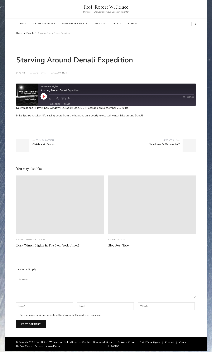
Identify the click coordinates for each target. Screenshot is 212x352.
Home (22, 23)
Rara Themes (27, 347)
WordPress (54, 347)
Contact (133, 23)
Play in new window (47, 108)
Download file (24, 108)
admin (22, 73)
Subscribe (55, 104)
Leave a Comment (59, 73)
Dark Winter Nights (74, 23)
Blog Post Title (120, 246)
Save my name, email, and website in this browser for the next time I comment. (60, 315)
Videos (117, 23)
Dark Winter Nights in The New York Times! (52, 246)
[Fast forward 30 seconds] (69, 99)
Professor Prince (44, 23)
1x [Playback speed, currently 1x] (63, 99)
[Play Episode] (43, 96)
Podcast (100, 23)
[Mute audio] (52, 99)
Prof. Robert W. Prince (106, 7)
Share (67, 104)
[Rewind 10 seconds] (57, 99)
